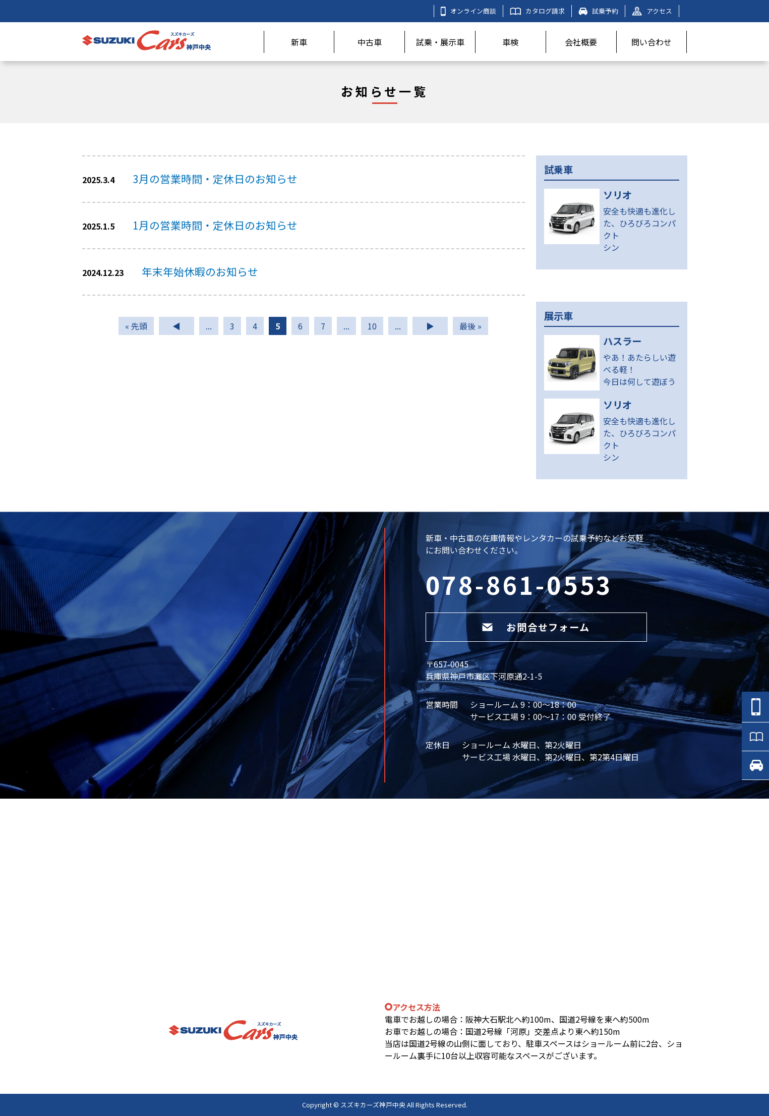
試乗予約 (598, 11)
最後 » (470, 326)
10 (372, 326)
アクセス (652, 11)
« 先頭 (136, 326)
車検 (510, 42)
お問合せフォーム (536, 627)
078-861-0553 (519, 584)
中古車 (370, 42)
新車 (299, 42)
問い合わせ (651, 42)
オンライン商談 (468, 11)
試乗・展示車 (440, 42)
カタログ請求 (537, 11)
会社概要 (581, 42)
